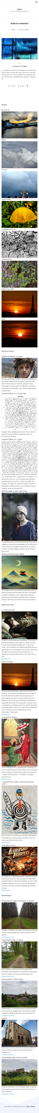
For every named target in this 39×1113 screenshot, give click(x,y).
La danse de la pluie (19, 66)
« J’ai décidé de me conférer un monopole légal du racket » (18, 783)
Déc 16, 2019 (11, 86)
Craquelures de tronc (9, 229)
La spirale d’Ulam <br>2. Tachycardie (14, 393)
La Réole (4, 1018)
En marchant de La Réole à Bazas (12, 979)
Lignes (19, 9)
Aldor (22, 86)
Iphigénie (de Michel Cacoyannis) (12, 356)
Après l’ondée (6, 199)
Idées (19, 63)
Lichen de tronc (7, 259)
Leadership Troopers (8, 845)
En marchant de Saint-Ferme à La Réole (14, 1057)
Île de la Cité (5, 110)
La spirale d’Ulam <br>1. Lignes (12, 439)
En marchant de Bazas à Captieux (12, 940)
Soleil (3, 319)
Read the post (6, 659)
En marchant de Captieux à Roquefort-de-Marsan (18, 901)
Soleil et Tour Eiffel (8, 289)
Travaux (4, 170)
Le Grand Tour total (8, 610)
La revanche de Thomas (9, 717)
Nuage (4, 140)
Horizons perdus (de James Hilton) (13, 554)
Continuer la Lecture (8, 937)
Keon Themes (31, 1107)
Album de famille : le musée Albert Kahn (14, 491)
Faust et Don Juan (7, 662)
